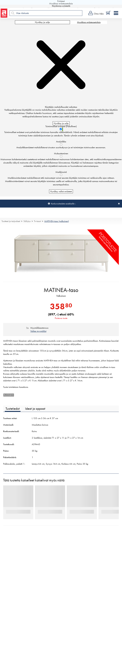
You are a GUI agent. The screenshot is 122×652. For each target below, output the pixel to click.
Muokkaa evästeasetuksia (89, 22)
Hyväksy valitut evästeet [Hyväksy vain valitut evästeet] (61, 191)
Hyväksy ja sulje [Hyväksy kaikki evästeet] (42, 22)
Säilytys (27, 221)
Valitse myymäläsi (38, 331)
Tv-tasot (37, 221)
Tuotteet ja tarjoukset (11, 221)
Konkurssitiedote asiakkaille (63, 203)
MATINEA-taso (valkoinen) (56, 221)
